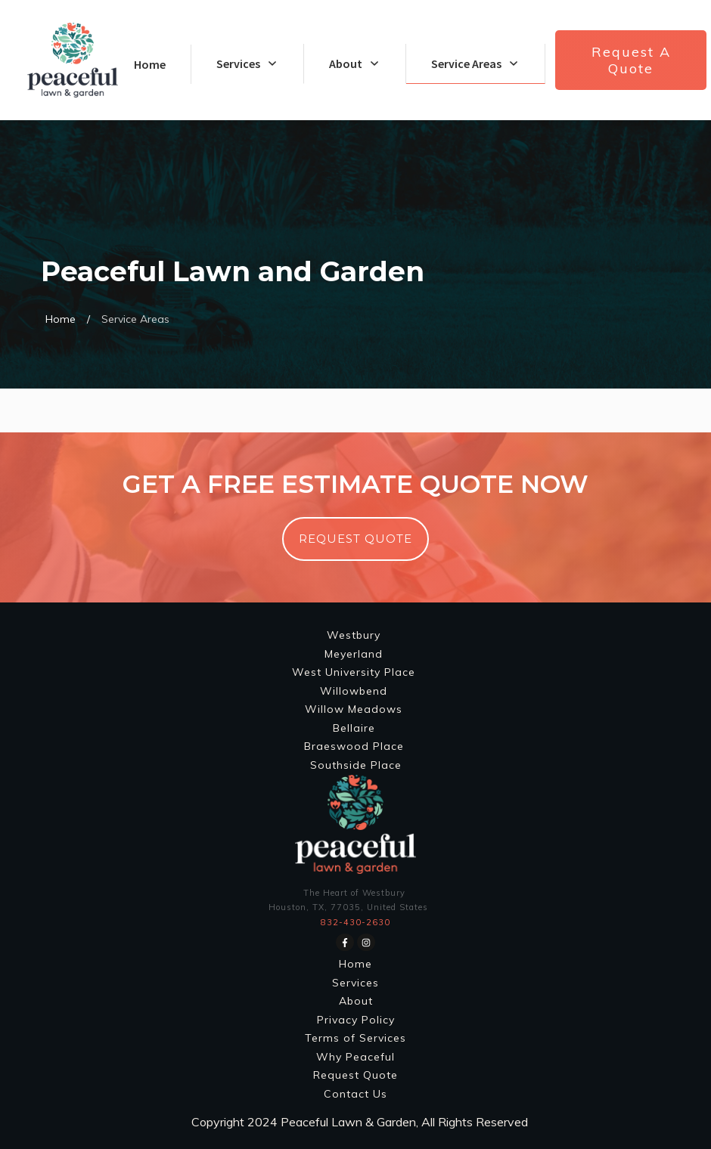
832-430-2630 (355, 922)
